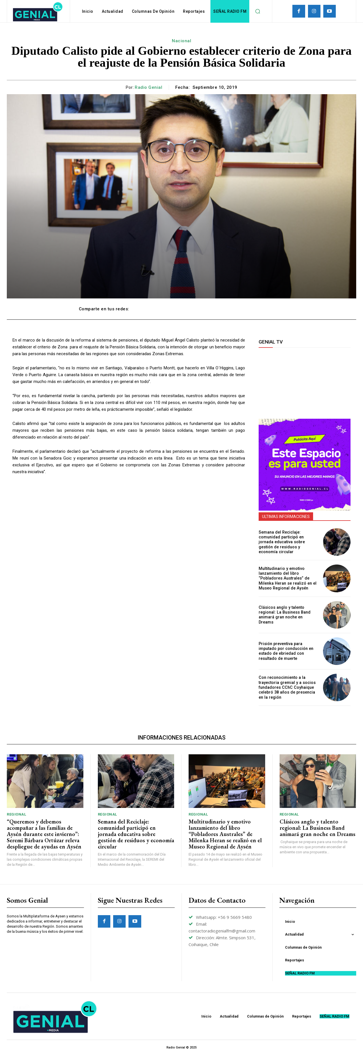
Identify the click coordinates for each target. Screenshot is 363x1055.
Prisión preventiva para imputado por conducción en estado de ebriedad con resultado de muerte (286, 651)
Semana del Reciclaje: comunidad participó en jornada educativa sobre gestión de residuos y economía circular (281, 542)
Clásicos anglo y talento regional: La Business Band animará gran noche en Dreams (288, 615)
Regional (16, 814)
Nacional (181, 40)
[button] (257, 11)
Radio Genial (148, 87)
